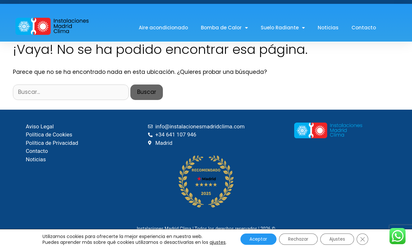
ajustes (215, 242)
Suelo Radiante (283, 28)
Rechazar (298, 239)
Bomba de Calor (224, 28)
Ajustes (339, 239)
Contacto (363, 27)
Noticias (328, 27)
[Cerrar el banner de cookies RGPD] (364, 239)
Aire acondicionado (163, 27)
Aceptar (257, 239)
